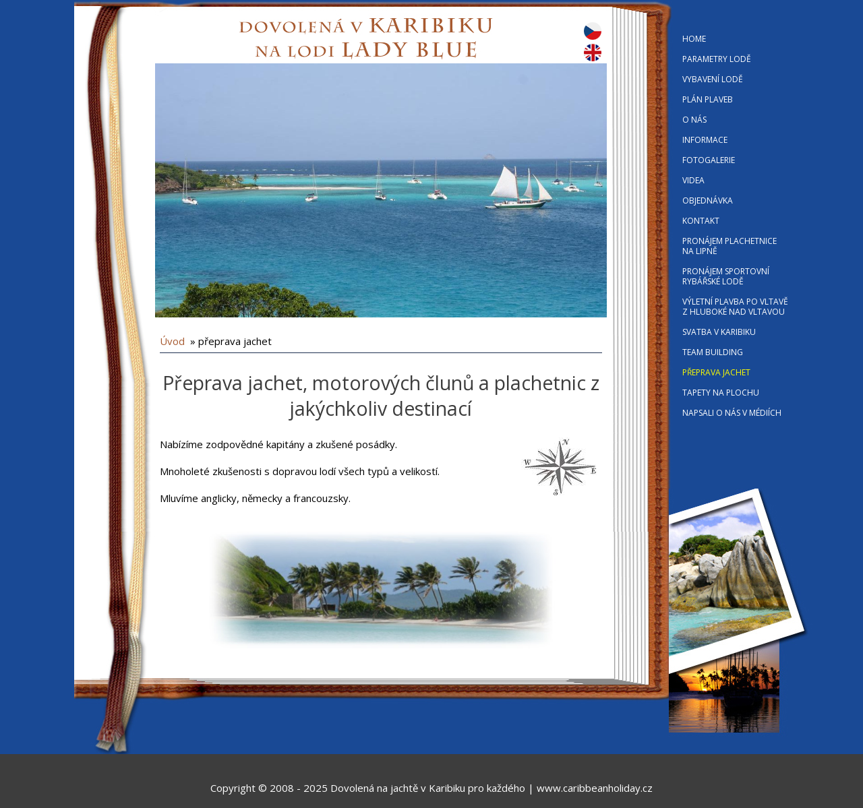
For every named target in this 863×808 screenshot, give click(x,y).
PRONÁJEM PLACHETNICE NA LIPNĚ (729, 246)
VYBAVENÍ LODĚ (712, 79)
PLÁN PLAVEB (707, 99)
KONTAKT (700, 221)
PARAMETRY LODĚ (716, 59)
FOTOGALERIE (708, 160)
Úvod (172, 341)
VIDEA (693, 180)
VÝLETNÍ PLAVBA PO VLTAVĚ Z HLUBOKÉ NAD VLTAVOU (735, 307)
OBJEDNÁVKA (707, 200)
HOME (694, 39)
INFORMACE (704, 140)
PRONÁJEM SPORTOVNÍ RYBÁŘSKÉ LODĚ (725, 276)
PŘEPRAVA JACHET (716, 372)
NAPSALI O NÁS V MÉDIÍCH (731, 413)
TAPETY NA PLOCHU (720, 392)
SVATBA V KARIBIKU (719, 332)
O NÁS (694, 120)
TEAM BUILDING (712, 352)
